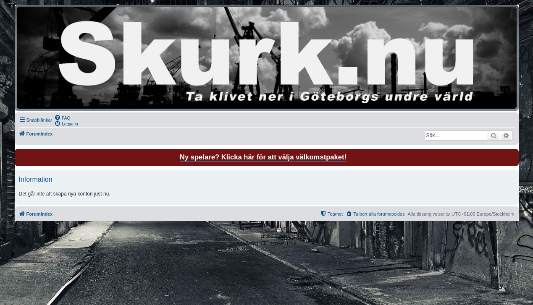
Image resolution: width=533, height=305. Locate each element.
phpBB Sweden (275, 236)
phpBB (245, 229)
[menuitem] (62, 117)
